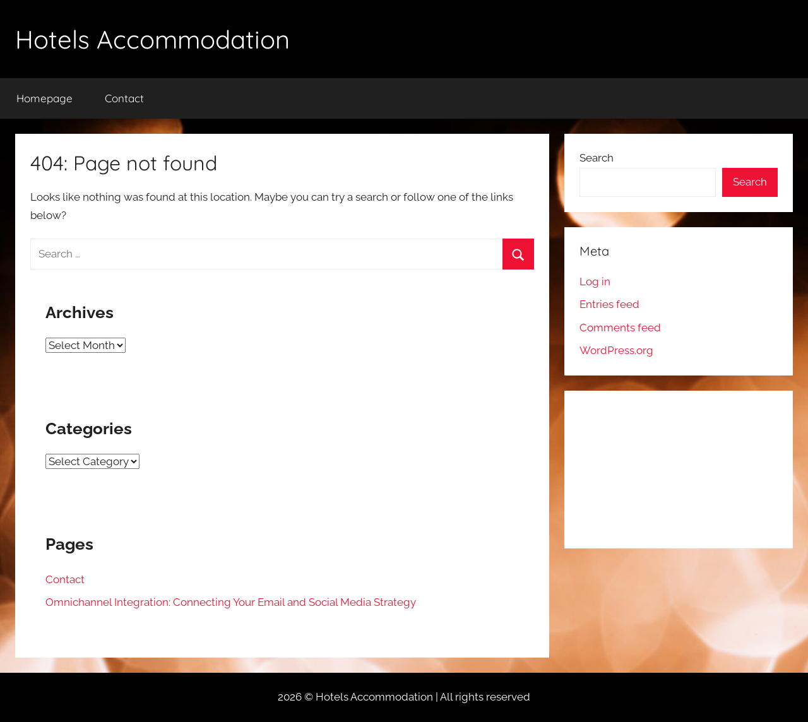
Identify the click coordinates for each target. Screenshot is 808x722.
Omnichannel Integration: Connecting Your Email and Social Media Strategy (230, 602)
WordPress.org (616, 350)
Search (596, 157)
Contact (124, 98)
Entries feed (609, 304)
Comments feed (620, 327)
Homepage (44, 98)
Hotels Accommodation (152, 39)
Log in (594, 281)
